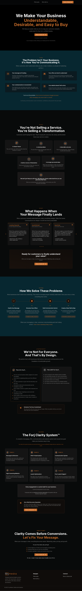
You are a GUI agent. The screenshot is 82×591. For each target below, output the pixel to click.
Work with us (45, 2)
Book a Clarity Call (67, 576)
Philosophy (36, 2)
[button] (5, 234)
